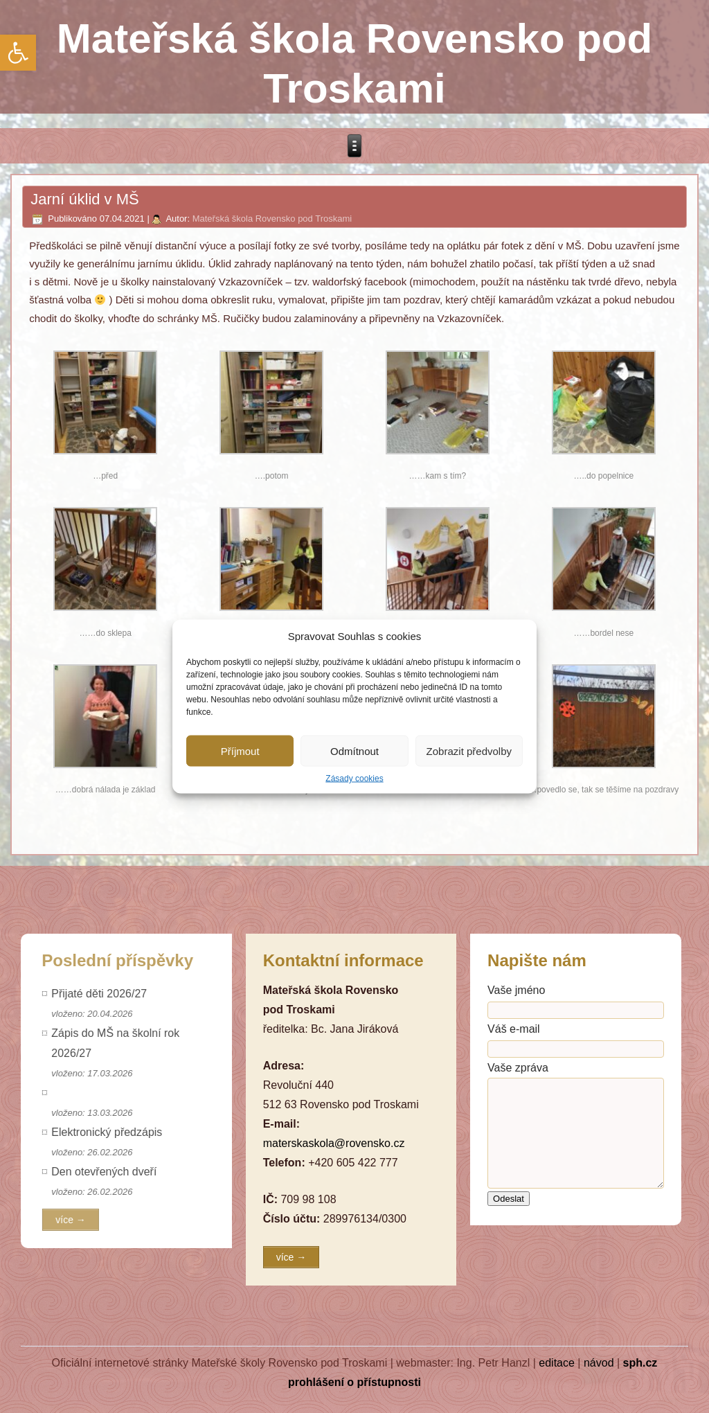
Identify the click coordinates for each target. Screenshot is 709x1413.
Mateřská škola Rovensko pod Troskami (272, 218)
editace (557, 1363)
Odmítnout (354, 750)
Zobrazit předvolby (469, 750)
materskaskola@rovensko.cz (334, 1143)
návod (599, 1363)
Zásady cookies (354, 778)
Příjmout (240, 750)
